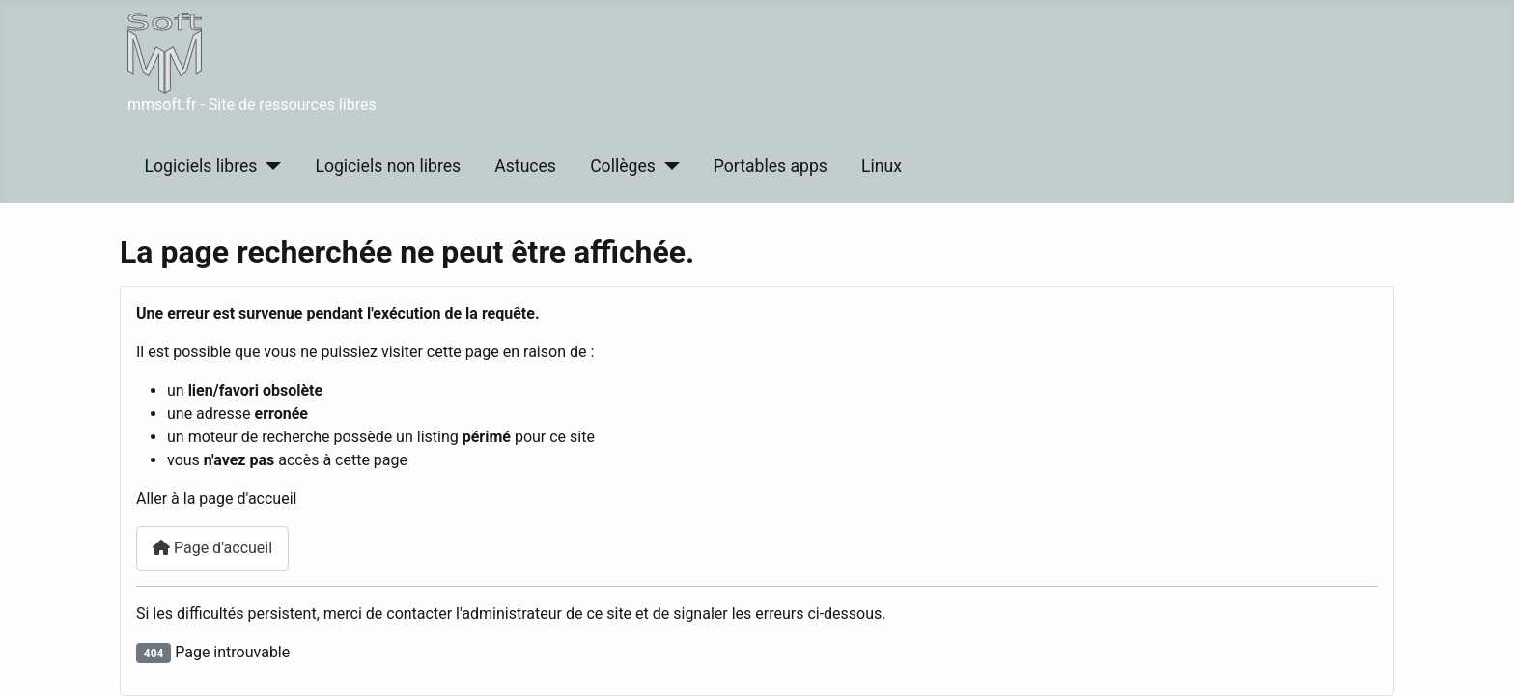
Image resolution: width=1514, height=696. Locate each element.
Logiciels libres (201, 166)
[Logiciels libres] (269, 166)
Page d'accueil (212, 548)
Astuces (525, 166)
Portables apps (770, 166)
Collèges (623, 166)
